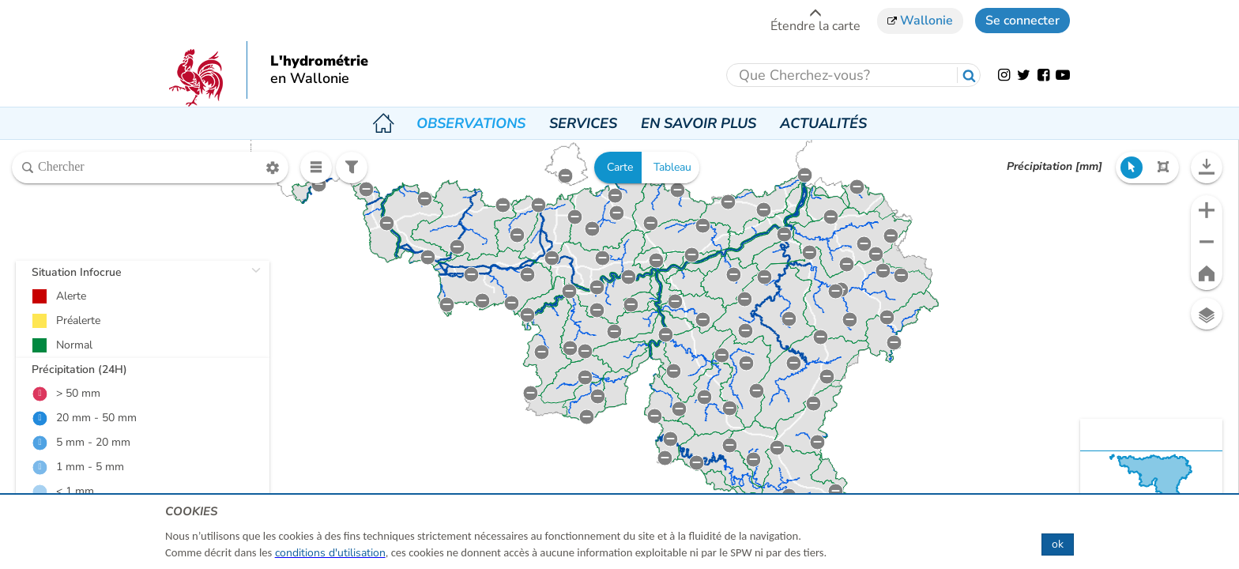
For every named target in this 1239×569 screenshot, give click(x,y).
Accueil (383, 123)
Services (583, 123)
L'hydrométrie (319, 61)
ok (1058, 544)
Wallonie (920, 20)
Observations (470, 123)
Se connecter (1022, 20)
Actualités (823, 123)
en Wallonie (309, 79)
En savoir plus (698, 123)
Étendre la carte (815, 20)
